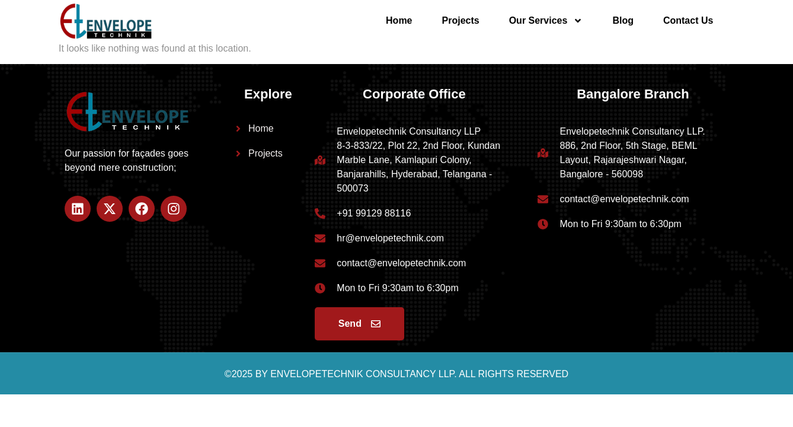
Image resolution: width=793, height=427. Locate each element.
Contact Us (688, 20)
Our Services (546, 20)
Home (399, 20)
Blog (623, 20)
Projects (460, 20)
